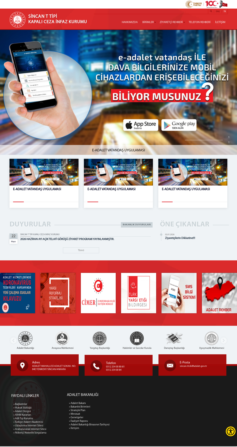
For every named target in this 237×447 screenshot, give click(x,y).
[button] (224, 341)
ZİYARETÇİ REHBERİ (171, 22)
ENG (218, 12)
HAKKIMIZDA (130, 22)
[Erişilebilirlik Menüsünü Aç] (231, 431)
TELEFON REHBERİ (200, 22)
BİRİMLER (148, 22)
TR (225, 12)
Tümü (81, 250)
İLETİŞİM (220, 22)
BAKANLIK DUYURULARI (137, 224)
